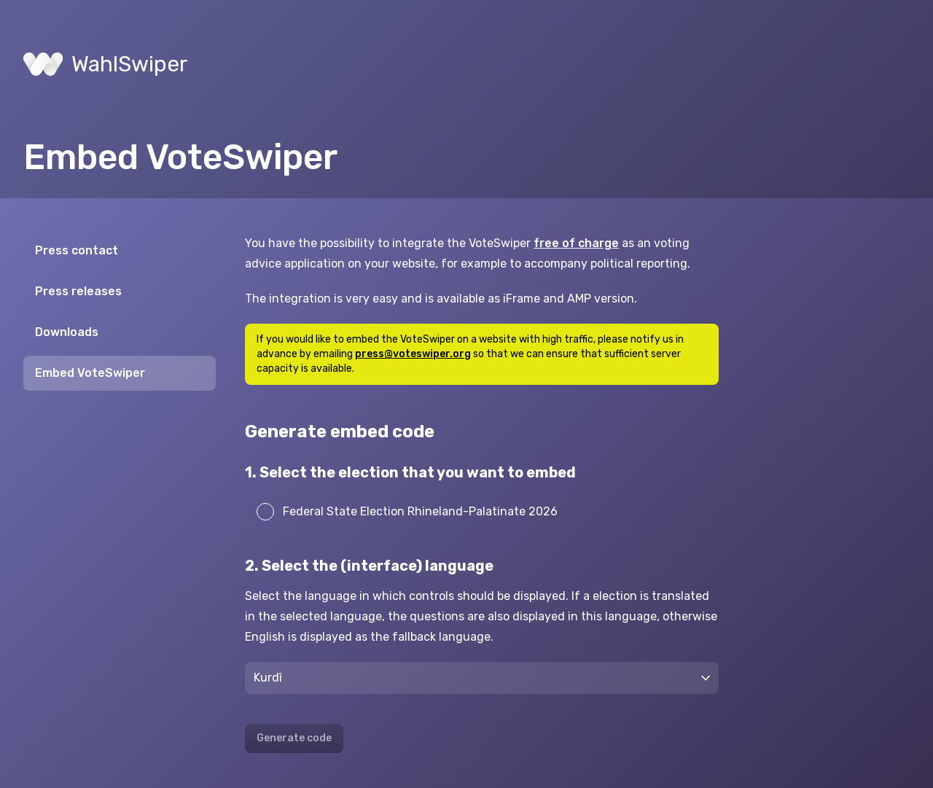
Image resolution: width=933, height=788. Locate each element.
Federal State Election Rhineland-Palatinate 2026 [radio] (407, 511)
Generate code (294, 738)
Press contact (76, 250)
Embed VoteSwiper (90, 373)
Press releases (78, 291)
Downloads (66, 332)
